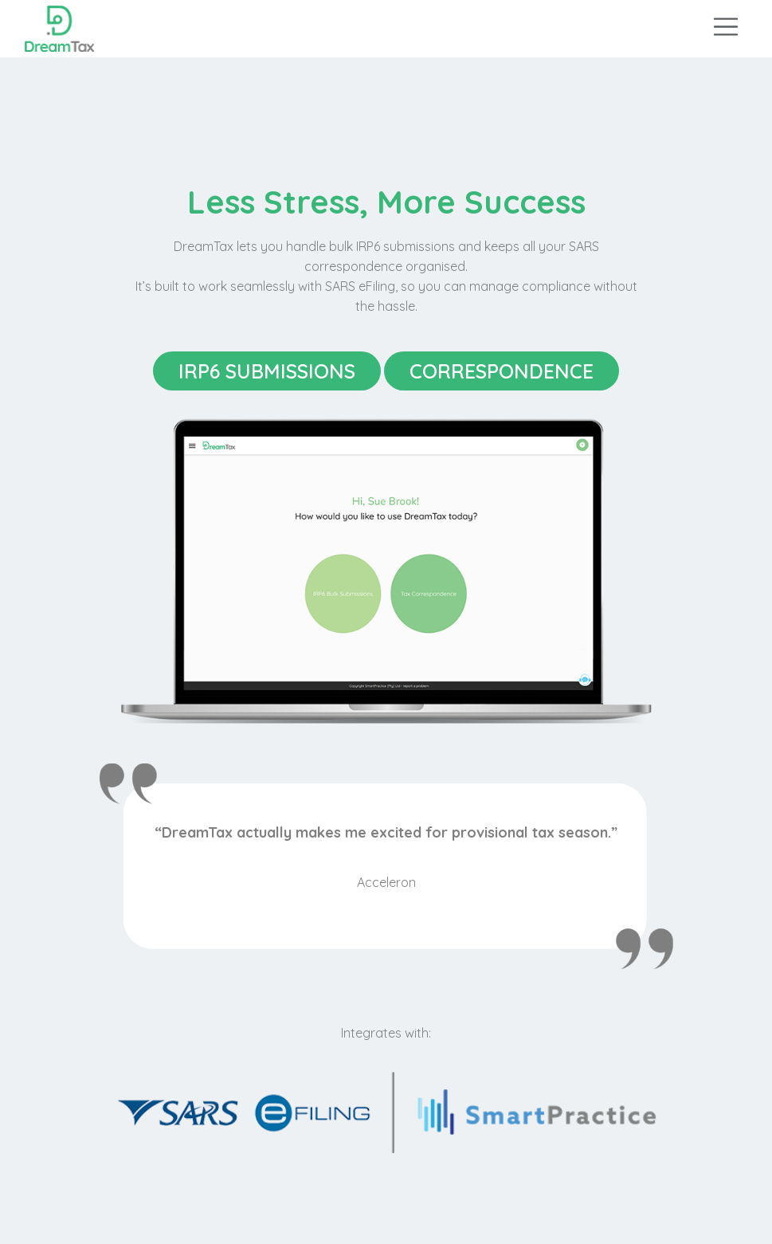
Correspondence (502, 371)
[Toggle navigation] (726, 24)
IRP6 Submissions (266, 371)
